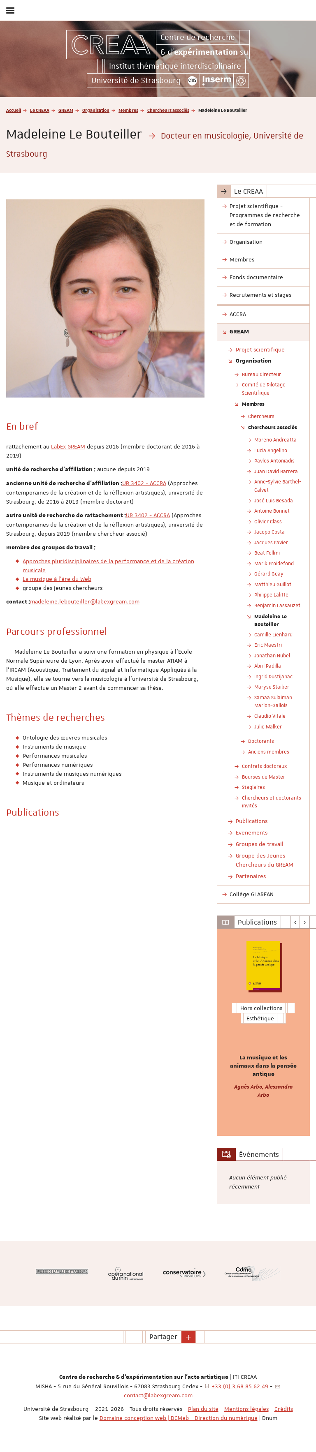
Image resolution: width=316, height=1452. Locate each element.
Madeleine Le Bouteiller (270, 620)
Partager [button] (163, 1336)
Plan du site (203, 1409)
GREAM (65, 109)
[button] (188, 1336)
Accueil (13, 109)
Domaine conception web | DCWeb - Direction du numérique (179, 1418)
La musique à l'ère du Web (57, 579)
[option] (263, 1032)
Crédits (283, 1409)
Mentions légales (246, 1409)
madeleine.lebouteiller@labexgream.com (84, 601)
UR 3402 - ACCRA (144, 483)
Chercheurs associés (168, 109)
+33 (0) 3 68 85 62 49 (239, 1386)
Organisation (95, 109)
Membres (128, 109)
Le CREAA (39, 109)
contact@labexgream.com (158, 1395)
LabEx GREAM (68, 446)
